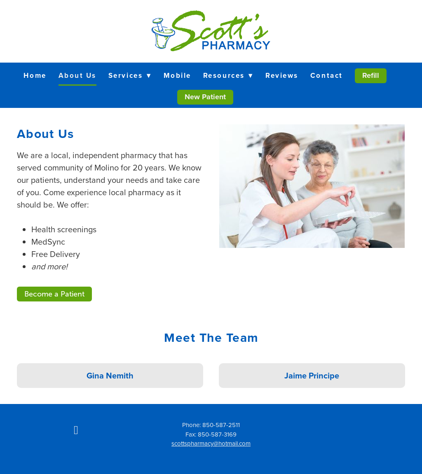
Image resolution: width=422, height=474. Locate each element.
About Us (77, 75)
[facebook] (76, 429)
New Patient (205, 96)
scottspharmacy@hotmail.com (211, 443)
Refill (370, 75)
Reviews (281, 75)
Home (34, 75)
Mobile (177, 75)
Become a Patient (54, 294)
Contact (326, 75)
